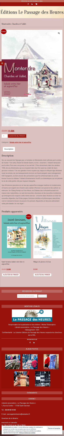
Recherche (42, 296)
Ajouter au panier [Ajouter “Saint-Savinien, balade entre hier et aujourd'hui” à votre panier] (10, 275)
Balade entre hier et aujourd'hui (20, 142)
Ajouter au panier (17, 136)
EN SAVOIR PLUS (32, 339)
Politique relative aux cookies (27, 432)
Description (8, 149)
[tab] (9, 149)
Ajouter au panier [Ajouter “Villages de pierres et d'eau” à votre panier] (42, 275)
